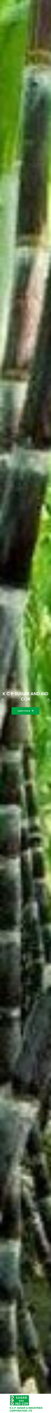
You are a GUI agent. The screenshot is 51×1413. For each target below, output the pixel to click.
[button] (3, 700)
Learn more (25, 710)
